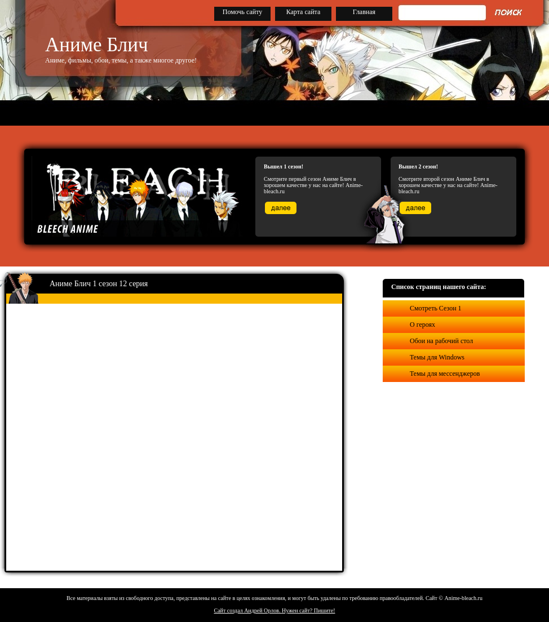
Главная (364, 12)
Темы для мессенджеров (445, 373)
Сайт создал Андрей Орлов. (248, 610)
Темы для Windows (437, 357)
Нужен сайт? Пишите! (308, 610)
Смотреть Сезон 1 (436, 308)
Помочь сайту (243, 12)
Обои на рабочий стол (441, 341)
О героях (422, 324)
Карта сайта (303, 12)
